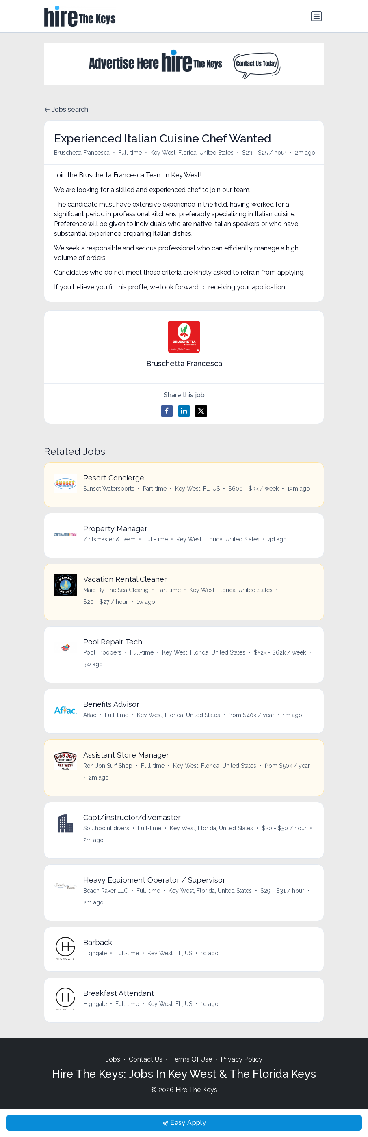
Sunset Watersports (108, 488)
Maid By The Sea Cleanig (116, 590)
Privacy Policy (241, 1060)
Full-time (130, 152)
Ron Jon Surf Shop (107, 765)
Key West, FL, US (197, 488)
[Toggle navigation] (316, 16)
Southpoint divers (106, 828)
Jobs (113, 1060)
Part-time (155, 488)
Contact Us (145, 1060)
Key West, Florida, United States (192, 152)
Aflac (89, 715)
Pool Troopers (102, 652)
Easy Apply (184, 1122)
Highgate (95, 953)
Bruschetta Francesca (82, 152)
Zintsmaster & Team (109, 539)
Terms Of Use (191, 1060)
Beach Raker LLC (105, 890)
